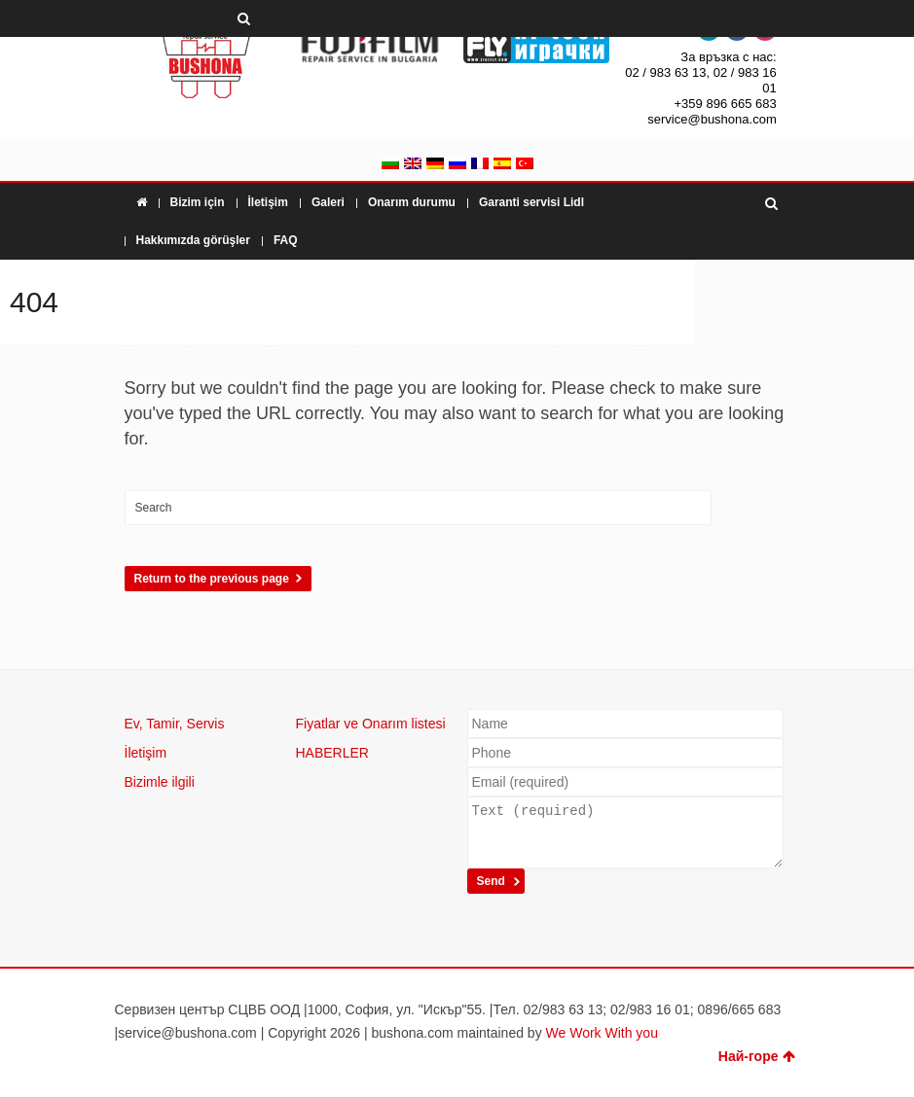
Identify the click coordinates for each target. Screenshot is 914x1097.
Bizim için (197, 202)
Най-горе (756, 1056)
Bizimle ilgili (160, 782)
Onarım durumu (412, 202)
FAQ (286, 240)
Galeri (328, 202)
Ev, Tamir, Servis (175, 723)
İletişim (268, 202)
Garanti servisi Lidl (531, 202)
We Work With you (602, 1033)
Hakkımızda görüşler (193, 240)
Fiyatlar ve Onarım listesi (371, 723)
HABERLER (332, 753)
